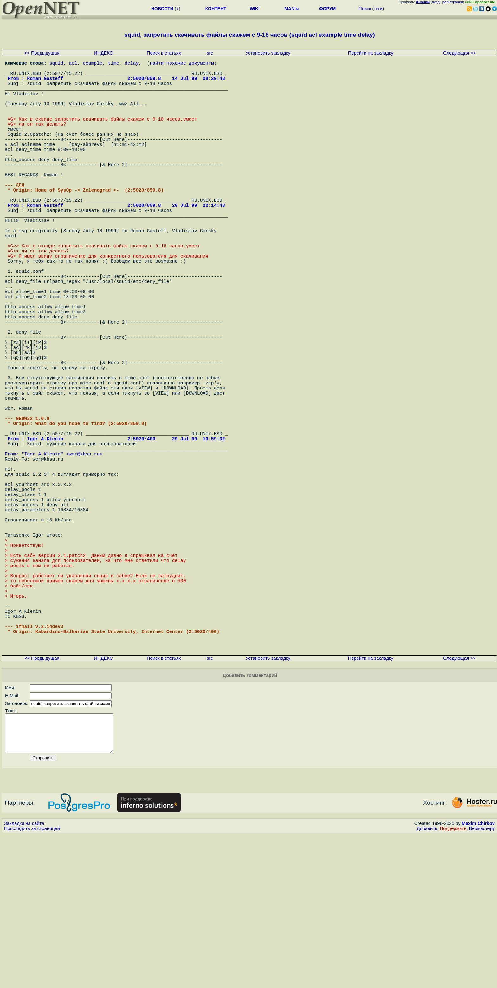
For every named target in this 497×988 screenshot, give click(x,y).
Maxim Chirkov (478, 976)
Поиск (365, 8)
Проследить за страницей (32, 982)
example (92, 64)
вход (436, 2)
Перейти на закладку (370, 53)
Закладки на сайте (24, 976)
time (113, 64)
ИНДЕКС (103, 53)
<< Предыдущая (42, 53)
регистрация (452, 2)
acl (73, 64)
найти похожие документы (182, 64)
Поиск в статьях (164, 53)
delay (132, 64)
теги (378, 8)
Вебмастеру (482, 982)
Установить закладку (268, 53)
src (210, 53)
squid (56, 64)
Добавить (427, 982)
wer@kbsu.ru (84, 552)
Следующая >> (459, 53)
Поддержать (453, 982)
